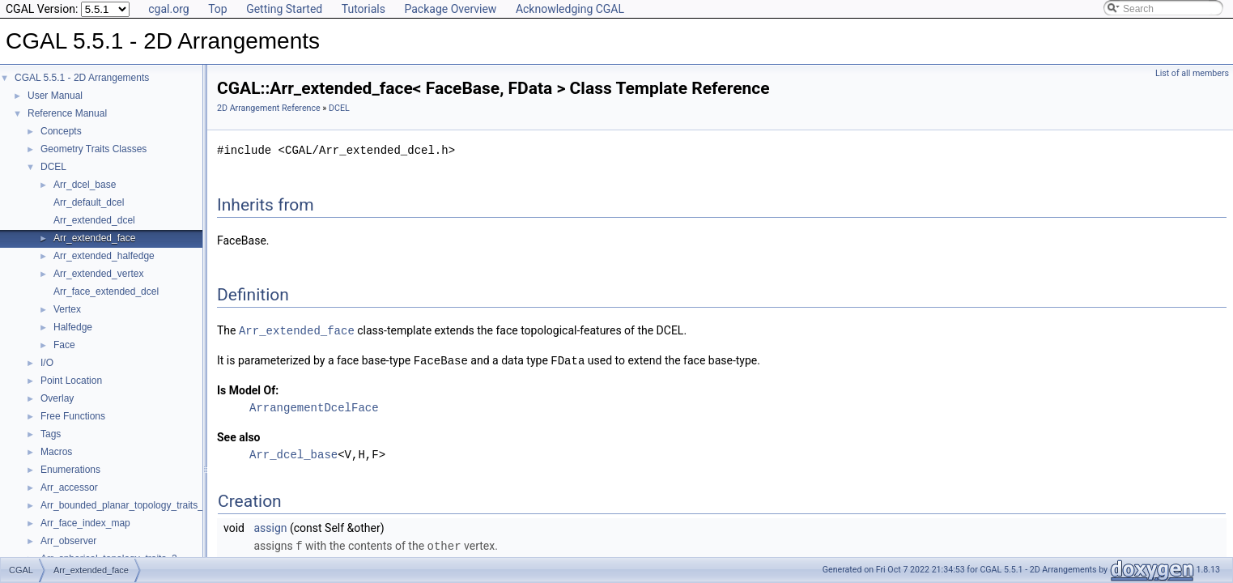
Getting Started (284, 8)
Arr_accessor (69, 487)
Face (64, 345)
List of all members (1192, 73)
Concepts (61, 131)
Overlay (57, 398)
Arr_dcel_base (84, 184)
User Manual (55, 95)
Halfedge (72, 327)
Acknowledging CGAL (570, 8)
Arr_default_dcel (88, 202)
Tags (50, 434)
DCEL (53, 166)
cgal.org (168, 8)
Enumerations (70, 469)
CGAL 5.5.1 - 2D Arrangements (82, 77)
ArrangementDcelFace (314, 406)
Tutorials (363, 8)
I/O (46, 362)
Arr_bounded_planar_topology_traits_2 (124, 505)
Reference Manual (67, 113)
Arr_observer (68, 541)
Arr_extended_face (94, 238)
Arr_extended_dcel (94, 220)
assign (270, 526)
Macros (56, 451)
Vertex (67, 309)
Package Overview (450, 8)
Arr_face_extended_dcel (106, 291)
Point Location (71, 380)
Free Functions (72, 416)
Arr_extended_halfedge (104, 256)
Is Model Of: (247, 388)
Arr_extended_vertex (98, 273)
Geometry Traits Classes (93, 149)
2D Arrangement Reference (269, 108)
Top (217, 8)
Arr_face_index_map (85, 523)
